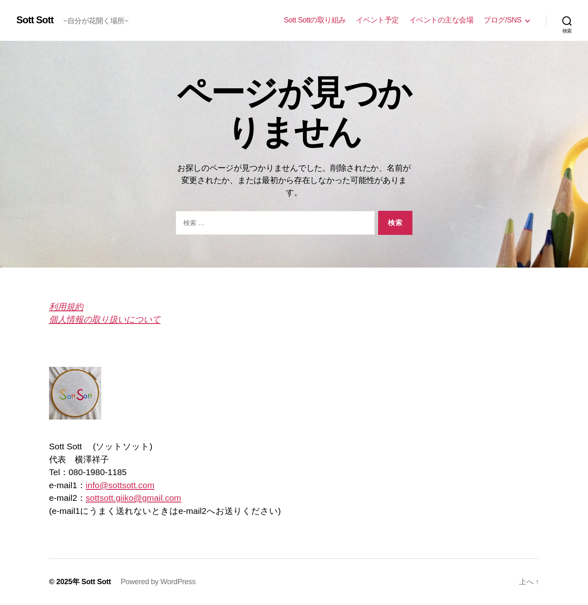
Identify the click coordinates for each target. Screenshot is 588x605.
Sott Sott (34, 20)
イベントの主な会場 (441, 20)
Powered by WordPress (158, 582)
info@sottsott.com (120, 485)
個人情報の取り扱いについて (104, 319)
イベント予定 (377, 20)
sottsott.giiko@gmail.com (133, 497)
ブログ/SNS (502, 20)
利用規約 (66, 306)
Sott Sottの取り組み (315, 20)
